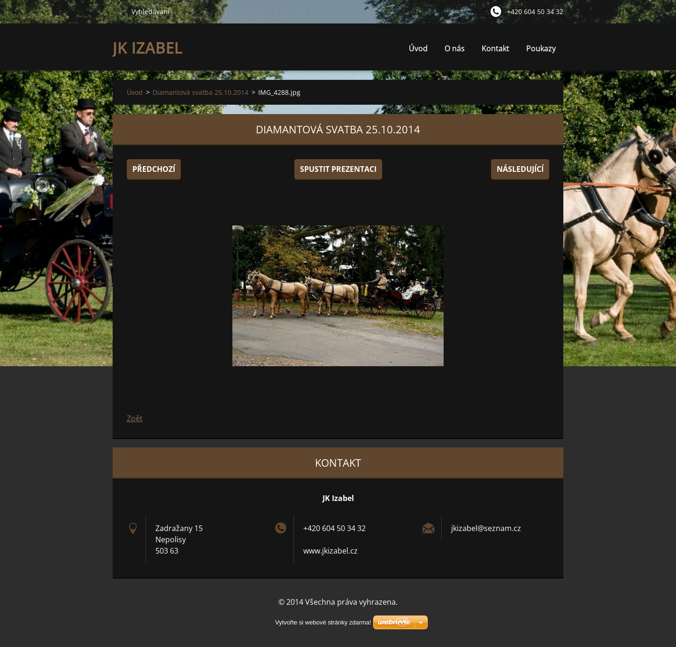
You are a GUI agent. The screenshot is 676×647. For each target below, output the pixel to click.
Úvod (418, 48)
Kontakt (495, 48)
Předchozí (153, 169)
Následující (520, 169)
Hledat (118, 11)
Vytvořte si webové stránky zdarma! (323, 622)
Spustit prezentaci (338, 169)
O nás (455, 51)
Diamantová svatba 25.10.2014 (200, 92)
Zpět (135, 418)
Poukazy (541, 48)
